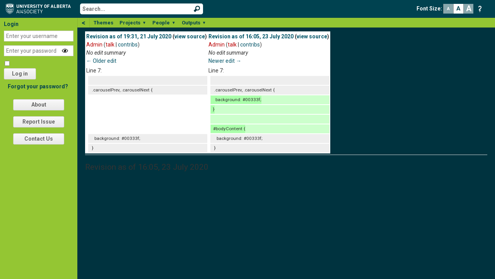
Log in (20, 74)
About (38, 105)
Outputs (194, 23)
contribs (128, 44)
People (164, 23)
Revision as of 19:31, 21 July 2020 (128, 36)
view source (189, 36)
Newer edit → (224, 61)
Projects (132, 23)
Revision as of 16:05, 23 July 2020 (251, 36)
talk (110, 44)
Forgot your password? (38, 86)
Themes (103, 23)
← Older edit (101, 61)
